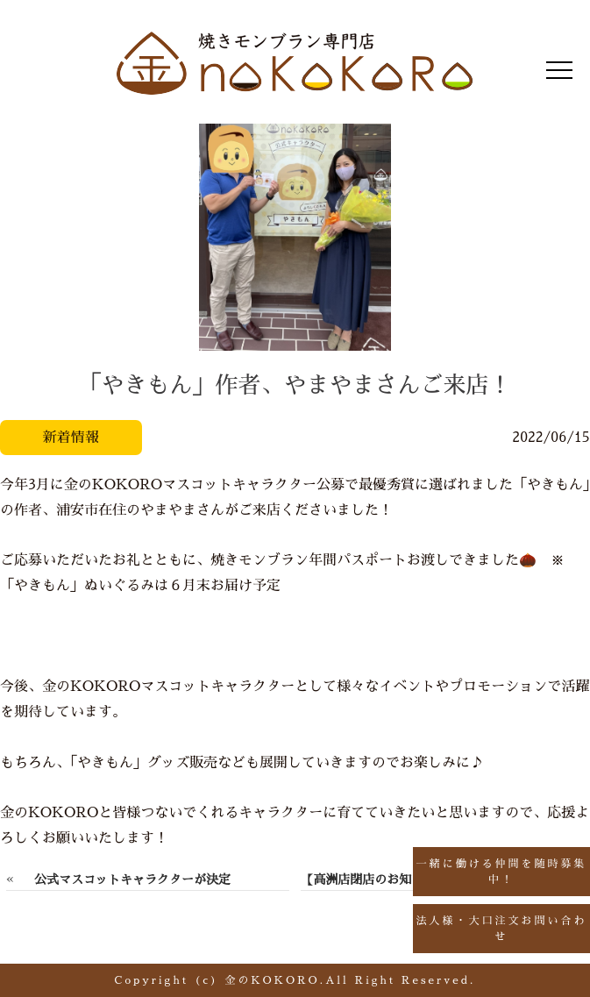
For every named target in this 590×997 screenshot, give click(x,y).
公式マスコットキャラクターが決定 (132, 879)
